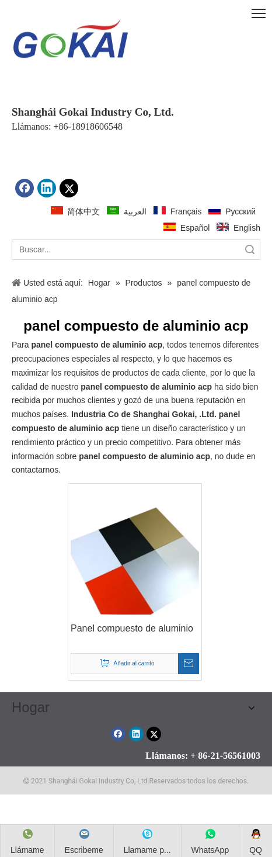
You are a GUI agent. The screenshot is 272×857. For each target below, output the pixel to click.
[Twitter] (69, 188)
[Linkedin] (46, 188)
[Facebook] (24, 188)
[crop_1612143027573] (70, 41)
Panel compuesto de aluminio (132, 628)
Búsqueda (250, 249)
